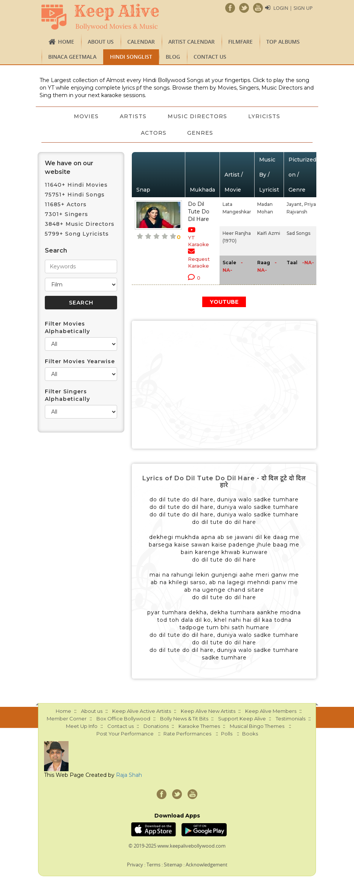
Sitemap (173, 864)
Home (66, 41)
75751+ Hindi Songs (75, 194)
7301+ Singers (66, 214)
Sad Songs (298, 233)
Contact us (210, 56)
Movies (86, 116)
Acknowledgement (206, 864)
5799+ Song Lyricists (77, 233)
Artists (133, 116)
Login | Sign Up (293, 8)
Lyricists (264, 116)
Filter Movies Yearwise (80, 361)
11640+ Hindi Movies (76, 184)
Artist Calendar (191, 41)
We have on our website (69, 167)
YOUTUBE (224, 301)
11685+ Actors (66, 204)
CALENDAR (141, 41)
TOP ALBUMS (283, 41)
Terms (153, 864)
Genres (201, 132)
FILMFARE (240, 41)
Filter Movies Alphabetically (67, 327)
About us (101, 41)
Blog (173, 56)
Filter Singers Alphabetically (67, 395)
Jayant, (295, 204)
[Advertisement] (224, 384)
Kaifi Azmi (268, 233)
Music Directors (197, 116)
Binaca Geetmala (72, 56)
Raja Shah (129, 775)
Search (56, 250)
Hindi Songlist (131, 56)
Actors (153, 132)
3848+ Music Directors (79, 224)
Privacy (135, 864)
